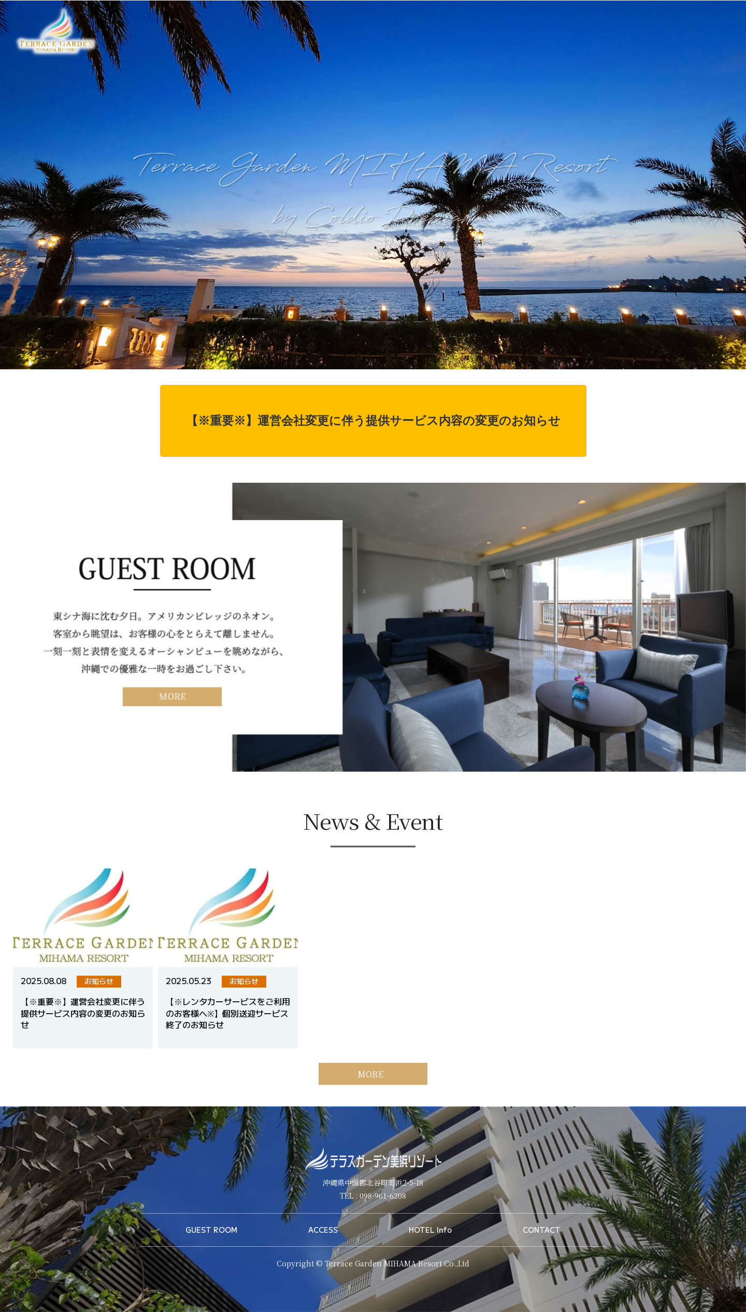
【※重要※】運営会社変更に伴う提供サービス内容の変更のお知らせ (373, 420)
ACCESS (323, 1229)
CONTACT (542, 1229)
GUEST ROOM (211, 1229)
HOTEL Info (430, 1229)
